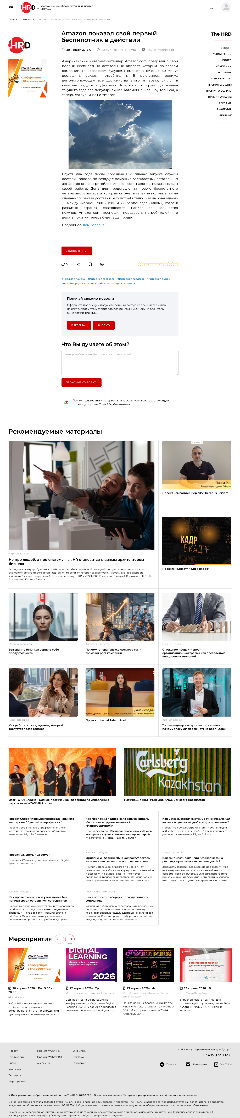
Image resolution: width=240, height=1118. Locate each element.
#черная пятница (123, 283)
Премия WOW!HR (220, 84)
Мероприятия (221, 78)
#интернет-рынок (158, 278)
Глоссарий (79, 1063)
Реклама (225, 103)
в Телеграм (79, 325)
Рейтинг (225, 115)
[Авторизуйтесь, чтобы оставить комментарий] (120, 362)
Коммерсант (93, 225)
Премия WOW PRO (219, 90)
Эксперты (224, 72)
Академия (224, 109)
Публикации (222, 54)
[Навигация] (10, 7)
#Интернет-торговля (101, 278)
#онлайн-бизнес (98, 283)
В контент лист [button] (77, 250)
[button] (225, 7)
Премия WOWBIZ (220, 97)
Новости (225, 48)
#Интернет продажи (130, 278)
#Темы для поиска (73, 278)
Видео (227, 60)
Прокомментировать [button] (81, 382)
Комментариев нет (158, 49)
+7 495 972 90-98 (217, 1055)
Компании (224, 66)
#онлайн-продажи (73, 283)
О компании (80, 1050)
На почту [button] (103, 325)
